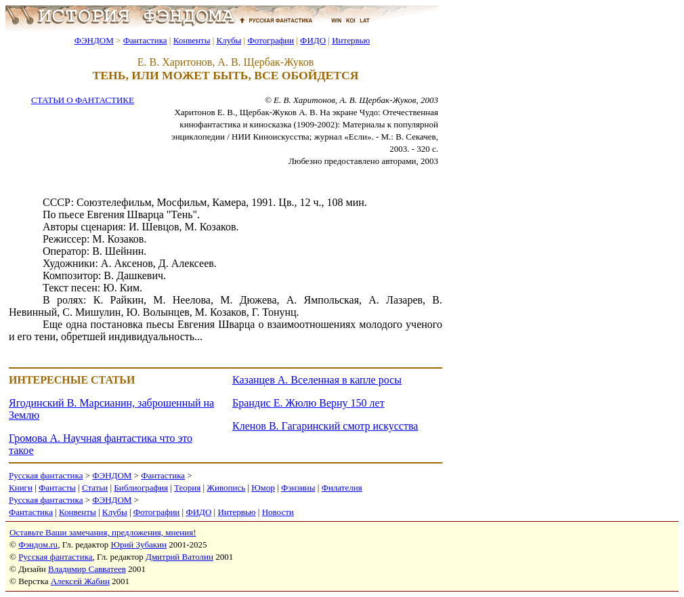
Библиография (141, 487)
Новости (278, 512)
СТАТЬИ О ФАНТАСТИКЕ (82, 100)
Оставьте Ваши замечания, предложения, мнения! (102, 532)
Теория (187, 487)
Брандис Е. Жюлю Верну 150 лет (308, 403)
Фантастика (145, 40)
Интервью (351, 40)
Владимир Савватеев (87, 569)
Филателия (342, 487)
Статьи (95, 487)
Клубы (228, 40)
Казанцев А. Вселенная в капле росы (317, 380)
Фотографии (270, 40)
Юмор (263, 487)
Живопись (226, 487)
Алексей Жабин (80, 581)
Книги (21, 487)
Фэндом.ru (38, 544)
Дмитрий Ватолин (179, 557)
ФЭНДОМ (94, 40)
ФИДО (313, 40)
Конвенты (192, 40)
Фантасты (57, 487)
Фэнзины (298, 487)
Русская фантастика (46, 475)
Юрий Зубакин (139, 544)
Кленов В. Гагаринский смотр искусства (325, 426)
